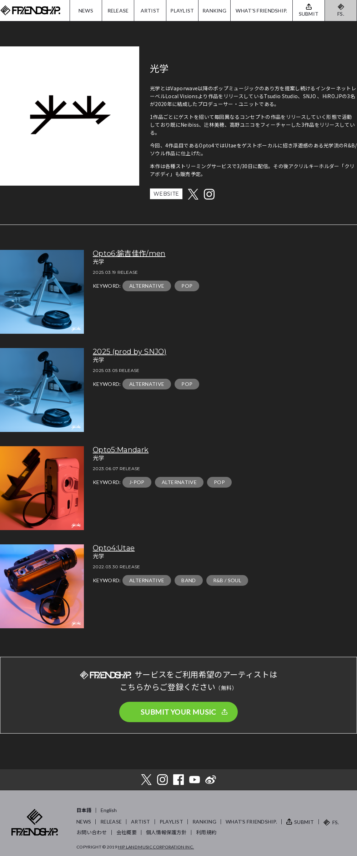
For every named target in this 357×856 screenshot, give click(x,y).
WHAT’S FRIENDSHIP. (251, 822)
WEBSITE (166, 194)
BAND (188, 580)
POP (186, 286)
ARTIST (150, 10)
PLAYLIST (182, 10)
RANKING (214, 10)
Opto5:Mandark (121, 449)
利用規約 (206, 832)
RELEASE (118, 10)
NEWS (86, 10)
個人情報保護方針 (166, 832)
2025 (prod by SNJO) (129, 351)
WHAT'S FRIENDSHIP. (261, 10)
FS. (340, 14)
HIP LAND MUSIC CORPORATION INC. (156, 847)
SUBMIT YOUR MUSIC (178, 712)
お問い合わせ (91, 832)
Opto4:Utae (114, 548)
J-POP (137, 482)
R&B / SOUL (227, 580)
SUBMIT (304, 822)
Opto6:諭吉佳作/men (129, 253)
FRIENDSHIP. (30, 10)
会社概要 (126, 832)
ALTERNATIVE (147, 286)
